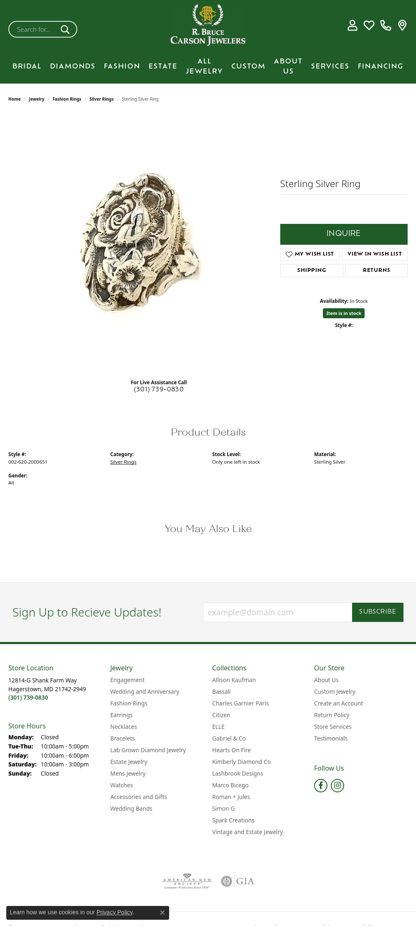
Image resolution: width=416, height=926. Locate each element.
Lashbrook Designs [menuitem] (237, 773)
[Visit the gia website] (237, 881)
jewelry (36, 99)
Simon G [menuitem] (223, 808)
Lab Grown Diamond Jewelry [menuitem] (148, 750)
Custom (248, 66)
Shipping (311, 270)
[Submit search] (66, 29)
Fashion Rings (67, 99)
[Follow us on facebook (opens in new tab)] (320, 785)
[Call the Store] (28, 697)
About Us (288, 66)
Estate (163, 66)
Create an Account (338, 703)
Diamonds (73, 66)
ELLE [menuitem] (218, 727)
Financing (380, 66)
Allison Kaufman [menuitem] (234, 680)
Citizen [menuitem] (221, 715)
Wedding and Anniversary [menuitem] (144, 691)
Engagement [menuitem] (127, 680)
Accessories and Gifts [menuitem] (138, 797)
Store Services (333, 727)
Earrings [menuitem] (121, 715)
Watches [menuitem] (121, 785)
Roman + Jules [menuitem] (231, 797)
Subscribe (377, 612)
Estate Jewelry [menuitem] (128, 762)
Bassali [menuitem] (221, 691)
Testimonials (331, 738)
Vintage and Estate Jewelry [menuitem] (247, 832)
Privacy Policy (114, 912)
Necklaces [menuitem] (123, 727)
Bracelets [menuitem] (122, 738)
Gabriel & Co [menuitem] (229, 738)
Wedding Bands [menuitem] (131, 808)
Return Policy (331, 715)
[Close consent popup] (162, 912)
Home (14, 99)
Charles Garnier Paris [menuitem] (240, 703)
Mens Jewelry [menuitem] (127, 773)
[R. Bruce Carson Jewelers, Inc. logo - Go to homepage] (208, 25)
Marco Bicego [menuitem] (230, 785)
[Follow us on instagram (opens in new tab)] (337, 785)
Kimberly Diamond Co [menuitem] (241, 762)
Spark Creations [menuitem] (233, 820)
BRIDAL (27, 66)
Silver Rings (101, 99)
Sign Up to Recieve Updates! (87, 612)
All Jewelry (204, 66)
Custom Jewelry (334, 691)
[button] (352, 25)
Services (330, 66)
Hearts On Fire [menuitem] (231, 750)
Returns (377, 270)
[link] (385, 25)
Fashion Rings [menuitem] (128, 703)
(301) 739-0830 (159, 390)
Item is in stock (343, 313)
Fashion (122, 66)
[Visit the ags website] (187, 881)
